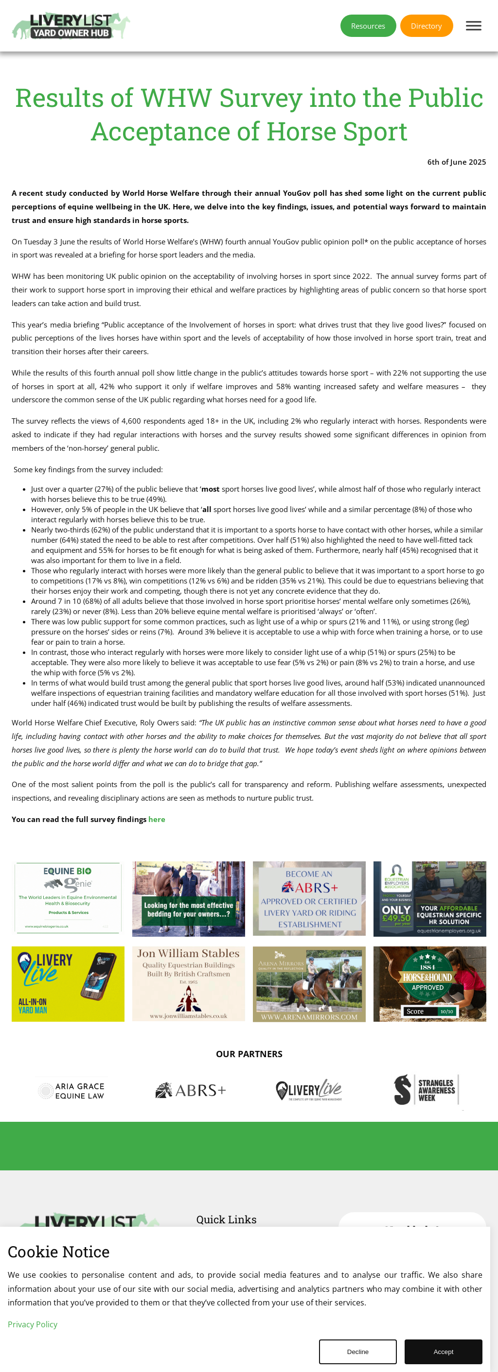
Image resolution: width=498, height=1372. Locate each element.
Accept (444, 1351)
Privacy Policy (32, 1324)
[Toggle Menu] (473, 25)
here (156, 819)
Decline (358, 1351)
